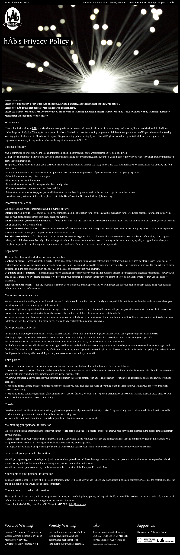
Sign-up (152, 2)
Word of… (122, 539)
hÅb (172, 2)
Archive (132, 2)
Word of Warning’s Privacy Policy (34, 111)
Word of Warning (13, 2)
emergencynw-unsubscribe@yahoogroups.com (67, 442)
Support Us (162, 2)
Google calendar (75, 544)
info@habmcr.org (103, 196)
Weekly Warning (118, 2)
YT (36, 544)
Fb (25, 544)
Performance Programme (95, 2)
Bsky (20, 544)
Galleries (141, 2)
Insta (29, 544)
